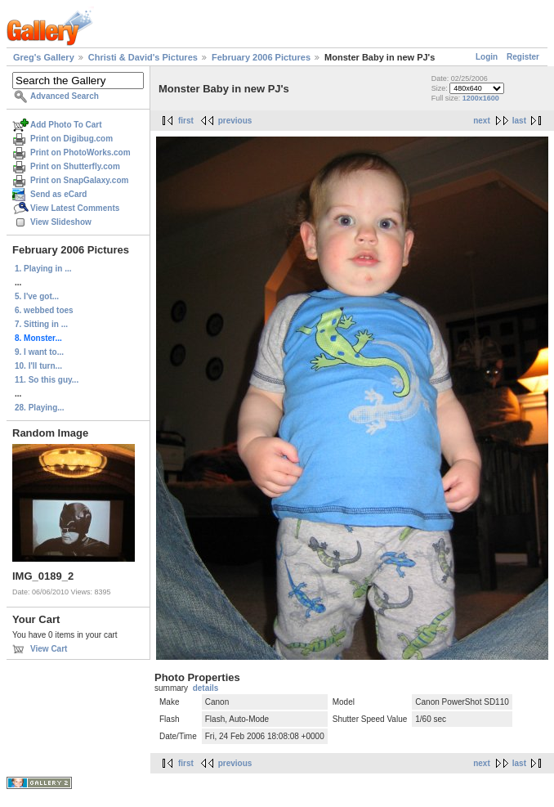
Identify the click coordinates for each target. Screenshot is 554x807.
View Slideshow (61, 221)
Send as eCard (58, 194)
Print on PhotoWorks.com (80, 152)
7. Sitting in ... (41, 324)
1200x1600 (480, 98)
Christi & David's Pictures (143, 57)
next (481, 120)
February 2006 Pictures (261, 57)
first (186, 120)
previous (235, 120)
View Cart (48, 648)
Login (487, 56)
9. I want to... (39, 351)
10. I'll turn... (38, 365)
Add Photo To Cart (66, 124)
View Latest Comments (74, 208)
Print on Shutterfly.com (75, 166)
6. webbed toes (44, 310)
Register (523, 56)
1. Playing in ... (43, 268)
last (519, 120)
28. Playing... (40, 407)
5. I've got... (37, 296)
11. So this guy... (46, 379)
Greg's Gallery (43, 57)
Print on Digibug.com (71, 138)
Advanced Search (64, 96)
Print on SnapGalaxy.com (79, 180)
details (206, 688)
